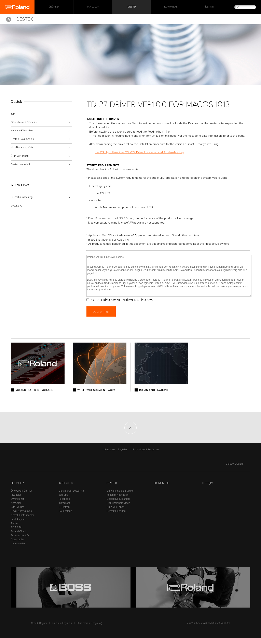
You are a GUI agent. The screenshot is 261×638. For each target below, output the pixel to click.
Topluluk (93, 7)
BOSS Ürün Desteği (22, 197)
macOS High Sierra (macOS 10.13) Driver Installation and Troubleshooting (141, 152)
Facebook (64, 499)
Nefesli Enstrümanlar (22, 515)
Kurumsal (170, 7)
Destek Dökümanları (118, 499)
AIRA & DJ (16, 527)
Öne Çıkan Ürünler (21, 490)
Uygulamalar (18, 543)
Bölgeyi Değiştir (238, 463)
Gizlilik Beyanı (39, 623)
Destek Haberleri (20, 164)
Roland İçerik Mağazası (146, 449)
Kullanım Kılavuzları (22, 130)
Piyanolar (16, 494)
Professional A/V (20, 535)
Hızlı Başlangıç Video (22, 147)
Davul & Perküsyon (21, 511)
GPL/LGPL (16, 205)
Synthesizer (17, 499)
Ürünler (17, 483)
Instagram (64, 503)
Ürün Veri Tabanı (20, 156)
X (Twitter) (64, 507)
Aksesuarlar (17, 539)
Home (8, 19)
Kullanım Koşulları (62, 623)
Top (13, 113)
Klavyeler (16, 503)
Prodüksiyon (18, 519)
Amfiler (14, 523)
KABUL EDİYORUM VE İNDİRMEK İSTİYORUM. (123, 300)
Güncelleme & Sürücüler (24, 122)
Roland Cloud (18, 531)
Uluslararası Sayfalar (115, 449)
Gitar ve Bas (17, 507)
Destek (131, 7)
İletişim (209, 7)
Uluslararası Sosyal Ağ (71, 490)
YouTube (63, 494)
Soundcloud (65, 511)
